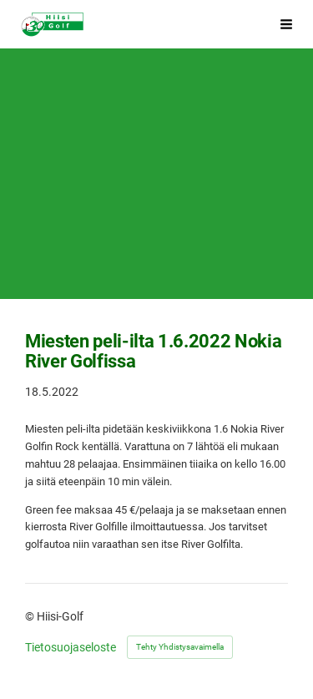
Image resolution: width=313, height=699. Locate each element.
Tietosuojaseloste (70, 647)
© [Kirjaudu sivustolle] (31, 616)
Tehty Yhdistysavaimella (180, 646)
